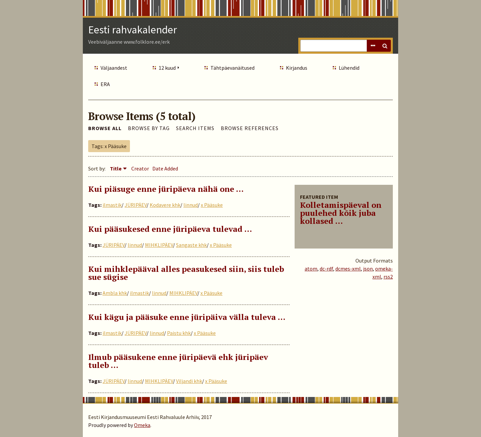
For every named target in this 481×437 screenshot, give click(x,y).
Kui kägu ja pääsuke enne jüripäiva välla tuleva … (186, 317)
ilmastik (112, 204)
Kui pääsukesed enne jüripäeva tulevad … (170, 229)
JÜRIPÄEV (136, 204)
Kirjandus (296, 67)
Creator (140, 168)
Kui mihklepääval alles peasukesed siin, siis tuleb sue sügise (186, 273)
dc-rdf (326, 268)
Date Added (165, 168)
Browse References (250, 128)
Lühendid (349, 67)
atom (311, 268)
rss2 (388, 276)
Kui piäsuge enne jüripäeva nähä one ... (166, 188)
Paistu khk (179, 333)
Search (385, 46)
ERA (105, 84)
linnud (190, 204)
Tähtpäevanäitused (232, 67)
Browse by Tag (149, 128)
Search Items (195, 128)
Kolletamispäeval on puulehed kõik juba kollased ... (340, 212)
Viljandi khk (189, 381)
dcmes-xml (348, 268)
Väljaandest (114, 67)
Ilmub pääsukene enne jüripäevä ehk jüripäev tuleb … (178, 361)
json (368, 268)
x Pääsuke (212, 204)
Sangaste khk (191, 245)
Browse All (105, 128)
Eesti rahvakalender (132, 29)
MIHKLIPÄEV (159, 245)
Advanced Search (373, 46)
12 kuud (167, 67)
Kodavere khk (165, 204)
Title (116, 168)
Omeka (142, 425)
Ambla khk (115, 293)
